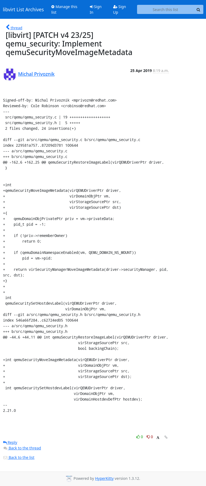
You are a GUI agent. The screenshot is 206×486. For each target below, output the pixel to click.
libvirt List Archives (23, 9)
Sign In (96, 9)
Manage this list (64, 9)
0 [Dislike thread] (150, 436)
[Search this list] (165, 9)
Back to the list (19, 457)
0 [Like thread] (140, 436)
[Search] (198, 9)
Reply (10, 442)
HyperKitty (104, 478)
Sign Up (119, 9)
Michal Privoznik (36, 74)
